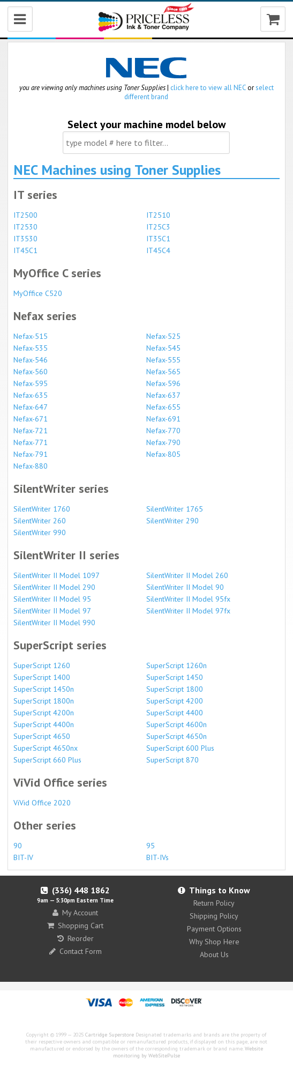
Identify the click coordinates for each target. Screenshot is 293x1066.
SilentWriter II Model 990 (54, 622)
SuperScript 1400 (41, 677)
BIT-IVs (157, 857)
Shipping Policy (214, 916)
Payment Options (214, 929)
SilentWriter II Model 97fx (188, 611)
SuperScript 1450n (43, 689)
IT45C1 (25, 250)
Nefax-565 (163, 371)
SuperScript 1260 (41, 665)
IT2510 (158, 215)
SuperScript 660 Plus (47, 760)
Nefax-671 (30, 419)
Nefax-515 (30, 336)
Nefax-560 (30, 371)
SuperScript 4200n (43, 712)
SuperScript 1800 (174, 689)
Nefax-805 (163, 454)
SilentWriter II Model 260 (187, 575)
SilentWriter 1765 (174, 509)
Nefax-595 (30, 383)
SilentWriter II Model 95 (52, 599)
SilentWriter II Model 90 (185, 587)
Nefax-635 (30, 395)
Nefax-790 (163, 442)
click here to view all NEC (208, 87)
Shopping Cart (75, 925)
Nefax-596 (163, 383)
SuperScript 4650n (176, 736)
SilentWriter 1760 (41, 509)
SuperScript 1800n (43, 701)
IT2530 (25, 227)
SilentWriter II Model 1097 (56, 575)
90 (17, 845)
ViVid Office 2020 (42, 803)
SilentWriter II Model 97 (52, 611)
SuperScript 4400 (174, 712)
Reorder (75, 938)
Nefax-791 (30, 454)
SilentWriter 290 (172, 520)
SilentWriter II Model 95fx (188, 599)
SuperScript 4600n (176, 724)
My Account (75, 912)
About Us (214, 954)
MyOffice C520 (37, 293)
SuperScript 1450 (174, 677)
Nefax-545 (163, 348)
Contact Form (75, 951)
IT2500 (25, 215)
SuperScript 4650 (41, 736)
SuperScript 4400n (43, 724)
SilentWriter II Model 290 (54, 587)
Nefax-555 (163, 360)
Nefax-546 (30, 360)
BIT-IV (23, 857)
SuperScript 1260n (176, 665)
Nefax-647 (30, 407)
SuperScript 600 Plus (180, 748)
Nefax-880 (30, 466)
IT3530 (25, 238)
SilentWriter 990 (39, 532)
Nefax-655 (163, 407)
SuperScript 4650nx (45, 748)
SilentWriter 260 (39, 520)
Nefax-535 (30, 348)
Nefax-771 (30, 442)
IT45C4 (158, 250)
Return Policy (214, 903)
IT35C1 (158, 238)
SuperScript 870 (172, 760)
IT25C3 (158, 227)
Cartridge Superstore (109, 1034)
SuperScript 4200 (174, 701)
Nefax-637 (163, 395)
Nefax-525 (163, 336)
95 (150, 845)
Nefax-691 (163, 419)
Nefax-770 (163, 430)
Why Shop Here (214, 941)
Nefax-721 (30, 430)
